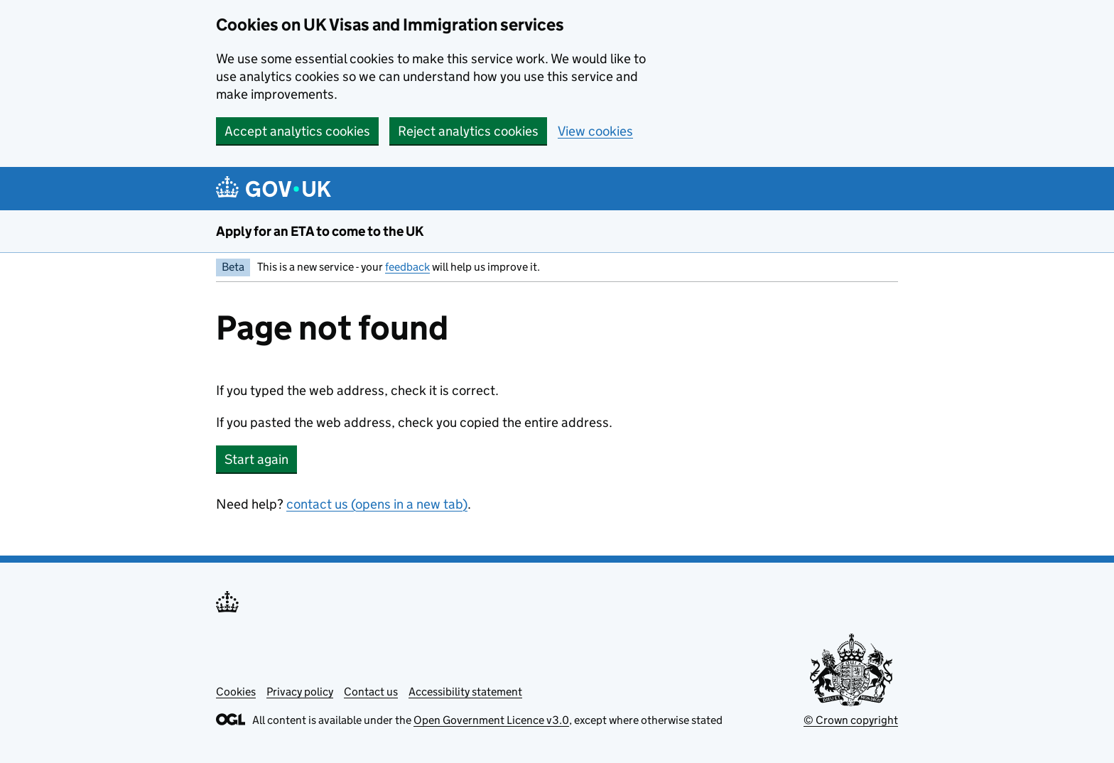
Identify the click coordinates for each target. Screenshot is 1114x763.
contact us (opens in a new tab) (376, 504)
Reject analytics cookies (468, 131)
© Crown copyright (851, 720)
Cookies (236, 691)
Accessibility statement (465, 691)
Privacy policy (299, 691)
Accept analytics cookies (297, 131)
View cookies (595, 131)
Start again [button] (256, 459)
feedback (407, 267)
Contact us (371, 691)
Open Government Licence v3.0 (491, 720)
